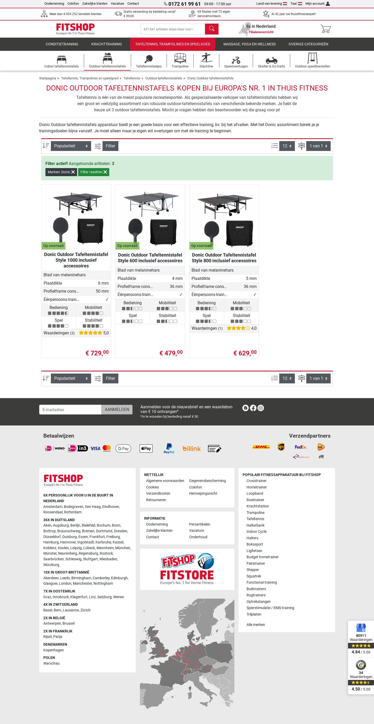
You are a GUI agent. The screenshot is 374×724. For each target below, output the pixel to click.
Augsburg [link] (61, 525)
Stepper (253, 570)
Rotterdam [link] (72, 512)
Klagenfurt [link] (78, 597)
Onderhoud (198, 537)
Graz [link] (47, 597)
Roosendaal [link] (53, 512)
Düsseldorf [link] (52, 537)
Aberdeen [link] (51, 578)
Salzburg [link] (104, 597)
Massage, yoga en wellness (249, 48)
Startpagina (47, 82)
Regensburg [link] (88, 553)
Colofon (73, 3)
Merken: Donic (61, 176)
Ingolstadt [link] (85, 542)
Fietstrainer (256, 563)
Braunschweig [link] (68, 531)
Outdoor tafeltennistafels (163, 82)
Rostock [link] (106, 553)
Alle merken (256, 625)
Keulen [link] (63, 548)
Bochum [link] (103, 525)
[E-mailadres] (70, 410)
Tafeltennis (132, 82)
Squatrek (254, 576)
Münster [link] (50, 553)
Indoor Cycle (257, 532)
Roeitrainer (255, 500)
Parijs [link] (57, 637)
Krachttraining (106, 48)
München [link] (122, 548)
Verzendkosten (158, 494)
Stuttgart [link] (90, 559)
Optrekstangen (259, 601)
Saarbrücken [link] (53, 559)
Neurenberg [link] (67, 553)
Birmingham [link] (81, 578)
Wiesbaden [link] (108, 559)
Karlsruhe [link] (103, 542)
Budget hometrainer (263, 557)
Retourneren (156, 500)
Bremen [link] (88, 531)
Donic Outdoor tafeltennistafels (210, 82)
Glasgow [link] (50, 584)
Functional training (262, 583)
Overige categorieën (308, 48)
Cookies (152, 487)
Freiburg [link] (113, 537)
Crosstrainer (257, 481)
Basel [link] (47, 610)
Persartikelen (199, 524)
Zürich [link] (85, 610)
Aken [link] (47, 525)
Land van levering (271, 3)
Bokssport (255, 544)
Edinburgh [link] (119, 578)
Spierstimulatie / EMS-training (270, 608)
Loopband (255, 494)
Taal (296, 3)
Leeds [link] (65, 578)
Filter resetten (93, 176)
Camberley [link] (101, 578)
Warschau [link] (51, 663)
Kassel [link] (118, 542)
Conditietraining (62, 48)
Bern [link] (57, 610)
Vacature (117, 3)
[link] (245, 409)
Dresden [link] (120, 531)
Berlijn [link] (75, 525)
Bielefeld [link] (88, 525)
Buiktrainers (256, 589)
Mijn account (317, 3)
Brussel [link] (68, 624)
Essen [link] (83, 537)
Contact (133, 3)
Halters (252, 538)
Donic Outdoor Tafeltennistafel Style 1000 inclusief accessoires (76, 263)
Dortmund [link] (104, 531)
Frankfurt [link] (97, 537)
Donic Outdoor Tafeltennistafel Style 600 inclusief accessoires (150, 261)
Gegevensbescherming (207, 481)
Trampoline (255, 513)
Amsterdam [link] (52, 507)
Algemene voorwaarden (165, 481)
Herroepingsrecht (203, 494)
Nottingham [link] (103, 584)
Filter (110, 149)
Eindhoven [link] (110, 507)
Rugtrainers (256, 595)
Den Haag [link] (93, 507)
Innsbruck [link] (61, 597)
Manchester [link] (82, 584)
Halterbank (255, 525)
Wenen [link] (118, 597)
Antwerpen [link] (52, 624)
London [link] (65, 584)
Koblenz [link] (49, 548)
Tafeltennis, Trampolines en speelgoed (172, 48)
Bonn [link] (116, 525)
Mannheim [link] (105, 548)
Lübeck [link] (89, 548)
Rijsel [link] (47, 637)
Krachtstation (258, 506)
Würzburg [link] (51, 565)
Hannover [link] (68, 542)
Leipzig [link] (76, 548)
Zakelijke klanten (94, 3)
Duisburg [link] (69, 537)
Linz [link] (92, 597)
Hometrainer (257, 487)
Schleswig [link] (73, 559)
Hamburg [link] (51, 542)
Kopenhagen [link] (53, 650)
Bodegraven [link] (73, 507)
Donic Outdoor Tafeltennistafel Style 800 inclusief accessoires (224, 261)
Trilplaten (254, 614)
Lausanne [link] (71, 610)
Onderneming (54, 3)
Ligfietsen (254, 551)
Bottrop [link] (49, 531)
